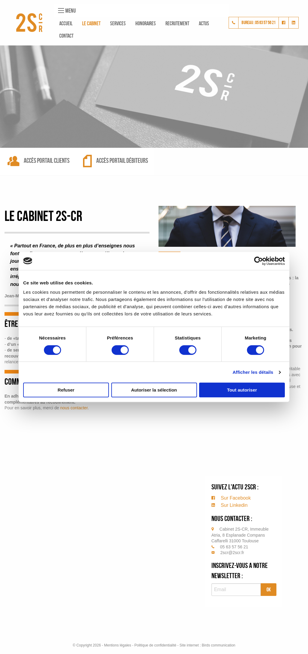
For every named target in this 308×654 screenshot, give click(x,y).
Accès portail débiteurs (115, 160)
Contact (66, 36)
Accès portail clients (38, 160)
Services (118, 23)
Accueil (65, 23)
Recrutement (177, 23)
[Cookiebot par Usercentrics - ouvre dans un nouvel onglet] (258, 260)
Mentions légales (117, 645)
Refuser (66, 389)
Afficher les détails (253, 372)
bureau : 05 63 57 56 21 (259, 22)
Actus (204, 23)
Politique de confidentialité (155, 645)
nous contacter (74, 407)
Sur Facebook (231, 498)
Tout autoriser (242, 389)
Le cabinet (91, 23)
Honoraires (145, 23)
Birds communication (218, 645)
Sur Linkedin (229, 505)
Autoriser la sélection (154, 389)
